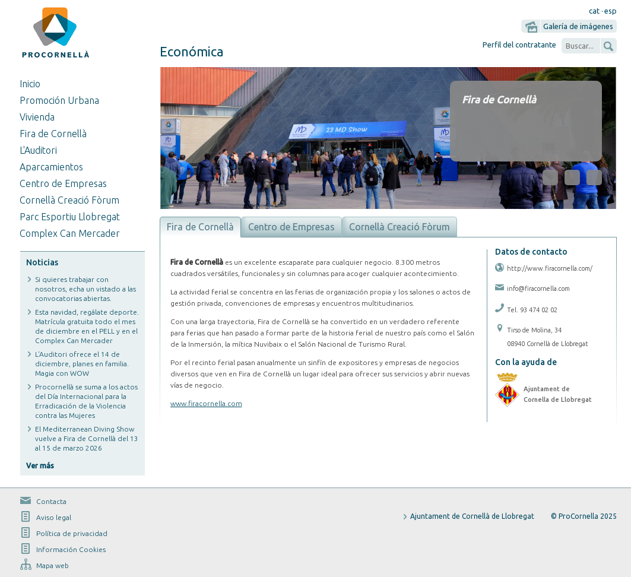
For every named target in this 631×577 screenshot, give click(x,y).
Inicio (30, 83)
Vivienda (37, 117)
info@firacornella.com (538, 288)
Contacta (51, 501)
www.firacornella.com (206, 403)
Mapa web (52, 565)
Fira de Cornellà (53, 133)
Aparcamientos (51, 166)
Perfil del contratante (519, 44)
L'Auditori (38, 150)
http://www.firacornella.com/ (549, 268)
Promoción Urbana (59, 100)
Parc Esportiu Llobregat (70, 216)
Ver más (40, 466)
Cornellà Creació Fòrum (69, 200)
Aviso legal (53, 517)
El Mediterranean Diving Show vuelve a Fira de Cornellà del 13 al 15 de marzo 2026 (86, 438)
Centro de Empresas (63, 183)
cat (594, 11)
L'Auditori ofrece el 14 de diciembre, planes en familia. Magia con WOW (82, 363)
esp (610, 11)
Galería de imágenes (578, 26)
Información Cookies (71, 549)
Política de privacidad (71, 533)
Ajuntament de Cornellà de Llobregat (472, 516)
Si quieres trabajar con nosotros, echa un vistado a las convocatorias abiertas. (85, 288)
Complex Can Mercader (70, 233)
